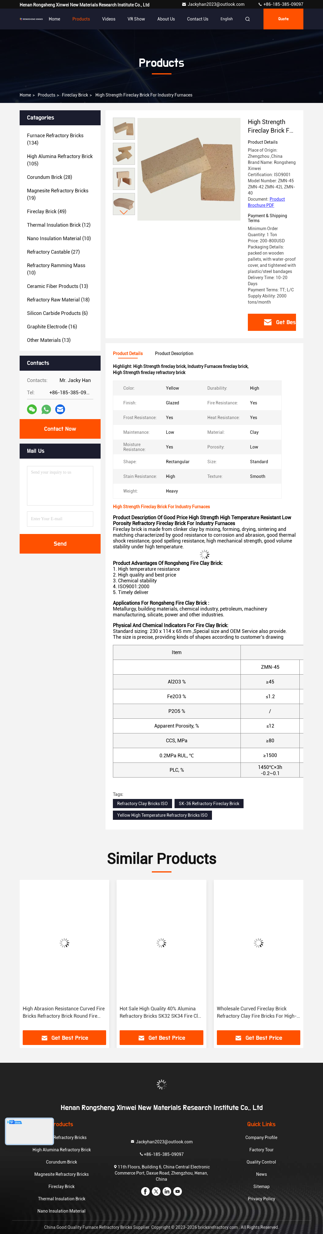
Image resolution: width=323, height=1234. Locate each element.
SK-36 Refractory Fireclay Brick (209, 803)
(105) (60, 160)
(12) (58, 225)
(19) (57, 194)
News (261, 1174)
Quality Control (261, 1162)
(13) (57, 286)
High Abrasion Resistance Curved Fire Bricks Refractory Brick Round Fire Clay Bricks (64, 1013)
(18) (58, 300)
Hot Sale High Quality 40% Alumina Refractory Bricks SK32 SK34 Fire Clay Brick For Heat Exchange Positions (161, 1013)
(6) (57, 313)
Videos (108, 19)
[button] (124, 212)
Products (81, 19)
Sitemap (261, 1186)
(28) (49, 177)
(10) (59, 238)
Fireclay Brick (75, 95)
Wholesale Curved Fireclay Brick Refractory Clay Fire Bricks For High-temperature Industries (257, 1013)
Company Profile (261, 1137)
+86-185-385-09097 (280, 4)
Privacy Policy (261, 1198)
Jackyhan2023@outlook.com (213, 4)
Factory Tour (261, 1149)
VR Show (136, 19)
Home (54, 19)
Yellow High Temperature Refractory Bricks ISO (162, 815)
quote (283, 19)
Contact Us (197, 19)
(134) (55, 139)
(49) (46, 211)
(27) (53, 252)
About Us (166, 19)
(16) (52, 327)
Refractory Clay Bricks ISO (142, 803)
